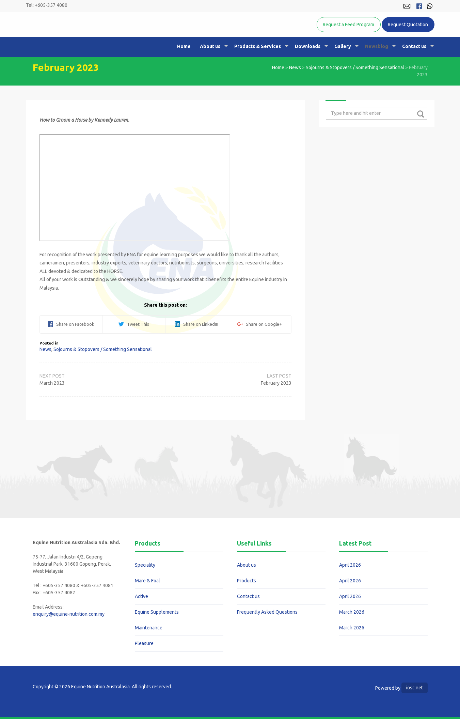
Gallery (342, 46)
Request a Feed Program (348, 24)
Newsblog (376, 46)
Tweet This (133, 324)
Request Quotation (408, 24)
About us (210, 46)
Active (141, 596)
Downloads (307, 46)
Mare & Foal (147, 580)
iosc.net (414, 687)
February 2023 (276, 383)
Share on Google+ (259, 324)
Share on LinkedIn (196, 324)
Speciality (145, 565)
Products (246, 580)
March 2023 (52, 383)
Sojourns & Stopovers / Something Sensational (355, 67)
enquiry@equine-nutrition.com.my (69, 614)
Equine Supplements (157, 612)
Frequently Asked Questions (267, 612)
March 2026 (351, 612)
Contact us (414, 46)
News (295, 67)
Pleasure (144, 643)
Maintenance (148, 627)
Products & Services (257, 46)
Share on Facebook (71, 324)
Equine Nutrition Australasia (103, 36)
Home (184, 46)
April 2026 (350, 565)
